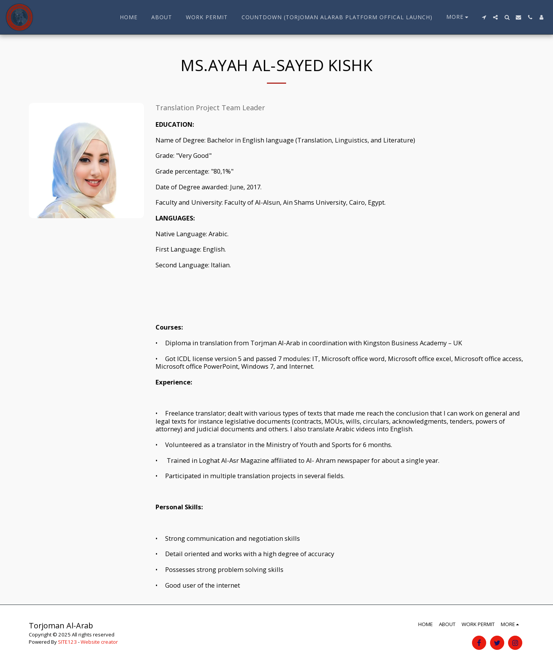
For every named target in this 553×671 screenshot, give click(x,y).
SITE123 (67, 641)
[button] (483, 17)
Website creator (99, 641)
